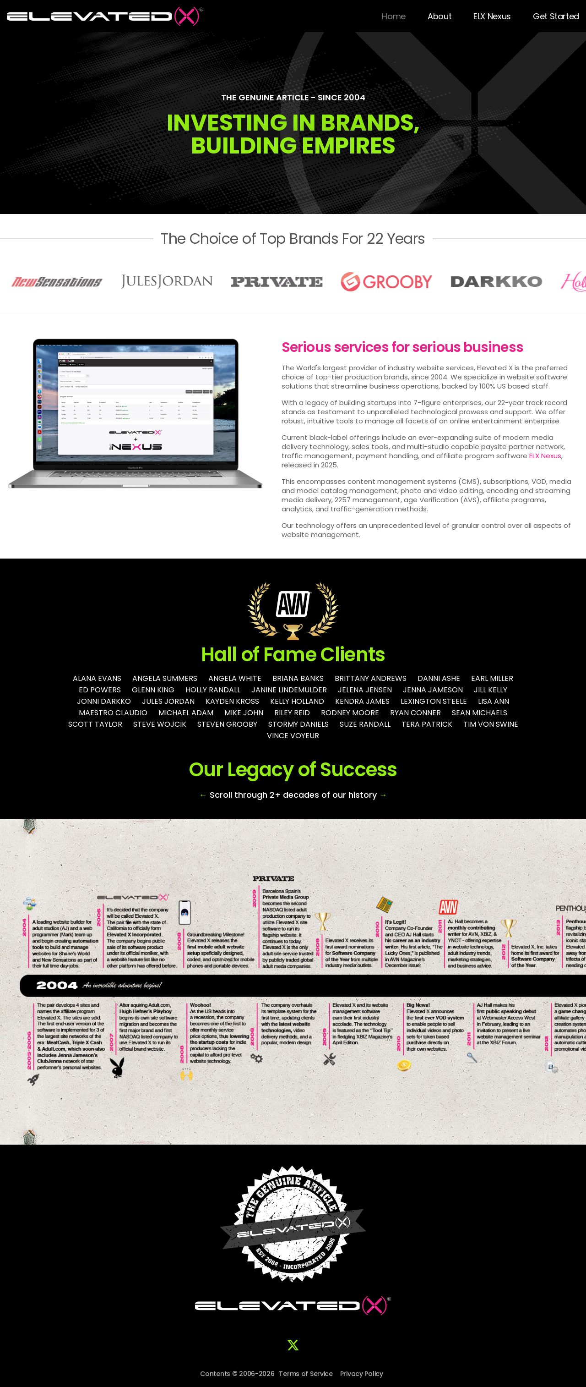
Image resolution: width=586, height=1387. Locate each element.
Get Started (556, 16)
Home (394, 16)
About (439, 16)
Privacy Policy (361, 1373)
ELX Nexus (492, 16)
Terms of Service (306, 1373)
